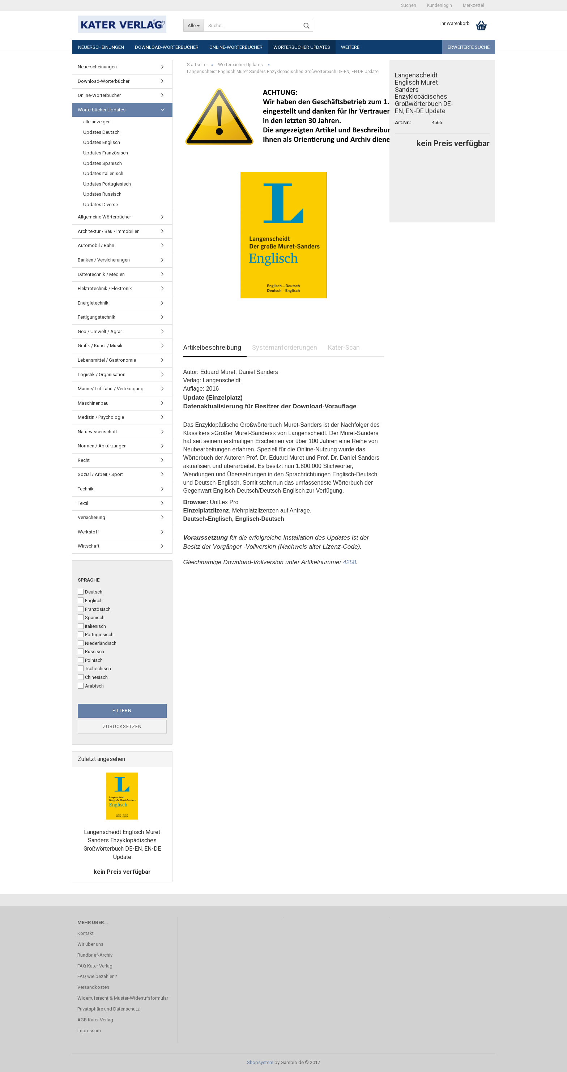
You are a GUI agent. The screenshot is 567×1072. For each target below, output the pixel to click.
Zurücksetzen (122, 726)
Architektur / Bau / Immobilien (109, 231)
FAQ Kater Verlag (94, 966)
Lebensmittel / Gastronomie (107, 360)
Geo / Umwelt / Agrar (100, 331)
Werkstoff (88, 532)
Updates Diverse (100, 204)
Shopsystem (260, 1062)
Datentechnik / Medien (101, 274)
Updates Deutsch (101, 132)
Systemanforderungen (284, 347)
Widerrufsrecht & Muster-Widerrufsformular (122, 998)
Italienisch (92, 626)
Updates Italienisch (103, 173)
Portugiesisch (96, 634)
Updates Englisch (101, 142)
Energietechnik (93, 303)
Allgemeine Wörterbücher (104, 217)
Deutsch (90, 592)
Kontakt (85, 933)
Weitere (350, 47)
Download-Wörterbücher (167, 47)
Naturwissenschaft (97, 431)
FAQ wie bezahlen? (97, 976)
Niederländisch (97, 643)
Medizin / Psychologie (101, 417)
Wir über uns (90, 944)
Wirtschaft (88, 546)
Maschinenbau (93, 403)
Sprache (88, 580)
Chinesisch (93, 677)
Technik (86, 489)
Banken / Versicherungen (104, 260)
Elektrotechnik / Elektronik (105, 288)
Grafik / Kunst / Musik (100, 345)
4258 (349, 562)
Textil (83, 503)
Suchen (408, 5)
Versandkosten (93, 987)
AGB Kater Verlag (95, 1019)
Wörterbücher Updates (301, 47)
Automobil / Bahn (96, 245)
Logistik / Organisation (101, 374)
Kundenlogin (439, 5)
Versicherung (91, 517)
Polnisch (90, 660)
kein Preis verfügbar (122, 871)
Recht (84, 460)
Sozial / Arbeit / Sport (100, 474)
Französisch (94, 609)
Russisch (91, 651)
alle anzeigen (97, 121)
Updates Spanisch (102, 163)
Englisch (90, 600)
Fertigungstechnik (96, 317)
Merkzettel (473, 5)
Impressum (89, 1030)
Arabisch (91, 686)
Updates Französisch (105, 153)
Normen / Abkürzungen (102, 445)
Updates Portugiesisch (107, 184)
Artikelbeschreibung (212, 347)
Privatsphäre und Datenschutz (108, 1009)
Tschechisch (94, 668)
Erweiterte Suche (469, 47)
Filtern (122, 710)
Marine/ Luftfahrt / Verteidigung (111, 388)
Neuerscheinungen (101, 47)
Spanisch (91, 617)
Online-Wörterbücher (236, 47)
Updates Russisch (102, 194)
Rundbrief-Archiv (94, 955)
